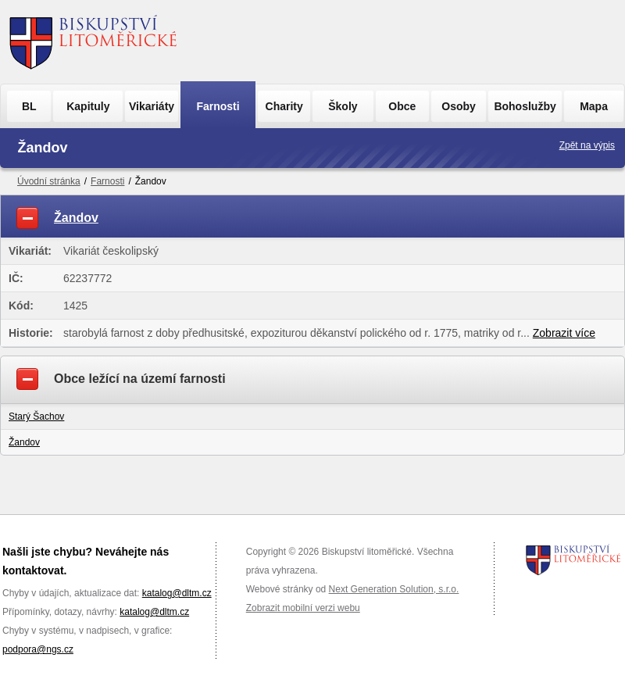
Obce (402, 106)
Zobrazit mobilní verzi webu (303, 607)
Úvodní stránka (48, 181)
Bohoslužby (524, 106)
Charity (284, 106)
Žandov (24, 442)
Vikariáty (151, 106)
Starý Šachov (36, 416)
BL (29, 106)
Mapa (594, 106)
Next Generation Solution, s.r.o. (394, 589)
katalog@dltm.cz (177, 593)
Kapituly (87, 106)
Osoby (458, 106)
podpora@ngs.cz (37, 649)
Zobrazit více (564, 333)
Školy (342, 106)
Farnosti (217, 106)
